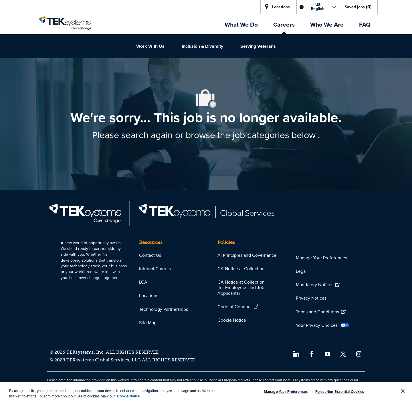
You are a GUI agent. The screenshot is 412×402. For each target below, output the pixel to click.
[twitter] (343, 353)
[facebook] (312, 353)
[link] (65, 23)
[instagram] (359, 353)
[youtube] (327, 353)
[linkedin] (296, 353)
